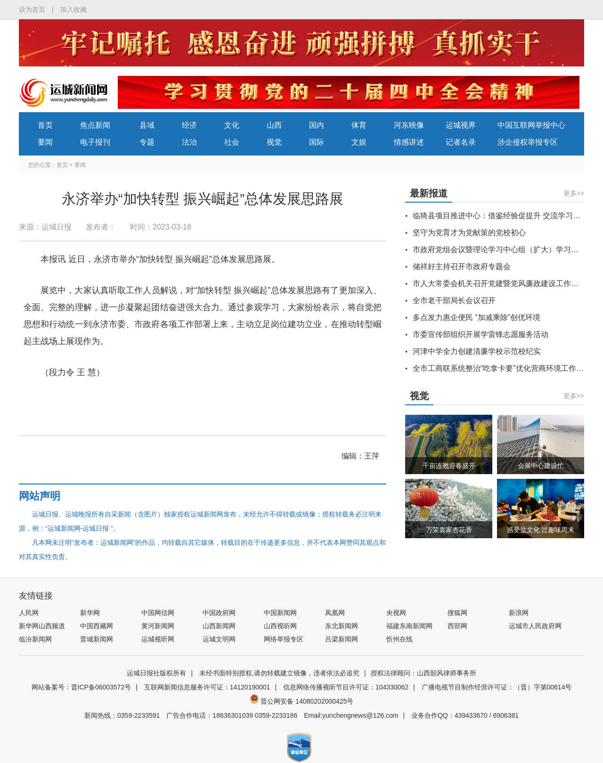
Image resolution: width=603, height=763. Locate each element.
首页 (45, 125)
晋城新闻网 (96, 639)
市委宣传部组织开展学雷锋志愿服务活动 (480, 334)
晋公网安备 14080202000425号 (302, 701)
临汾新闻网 (35, 639)
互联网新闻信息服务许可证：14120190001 (207, 687)
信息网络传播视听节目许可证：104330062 (345, 687)
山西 (274, 125)
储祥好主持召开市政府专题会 (462, 267)
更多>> (573, 193)
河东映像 (409, 125)
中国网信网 (157, 612)
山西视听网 (280, 626)
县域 (147, 125)
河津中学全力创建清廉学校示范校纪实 (477, 351)
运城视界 (461, 125)
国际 (316, 142)
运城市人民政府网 (535, 626)
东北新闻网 (341, 626)
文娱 (359, 142)
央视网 (396, 612)
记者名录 (461, 142)
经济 (189, 125)
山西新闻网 (219, 626)
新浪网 (519, 612)
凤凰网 (335, 612)
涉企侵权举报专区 (527, 142)
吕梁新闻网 (341, 639)
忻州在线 (399, 639)
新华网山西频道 (42, 626)
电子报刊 (95, 142)
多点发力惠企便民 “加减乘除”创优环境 (476, 317)
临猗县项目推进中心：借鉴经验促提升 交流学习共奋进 (504, 216)
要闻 (45, 142)
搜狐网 (457, 612)
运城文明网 (219, 639)
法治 (189, 142)
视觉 (274, 142)
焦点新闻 (95, 125)
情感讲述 (409, 142)
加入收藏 (73, 9)
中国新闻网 (280, 612)
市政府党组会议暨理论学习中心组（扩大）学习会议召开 (507, 250)
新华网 (90, 612)
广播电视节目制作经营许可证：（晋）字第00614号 (497, 687)
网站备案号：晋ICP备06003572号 (81, 687)
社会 (231, 142)
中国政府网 (219, 612)
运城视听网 (157, 639)
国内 (316, 125)
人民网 (29, 612)
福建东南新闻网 (409, 626)
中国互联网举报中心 (531, 125)
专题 (147, 142)
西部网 (457, 626)
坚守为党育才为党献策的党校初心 (469, 233)
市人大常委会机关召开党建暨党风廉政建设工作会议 (499, 283)
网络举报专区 (283, 639)
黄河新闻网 (157, 626)
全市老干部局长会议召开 (454, 300)
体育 (359, 125)
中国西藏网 (96, 626)
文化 (231, 125)
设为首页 (32, 9)
